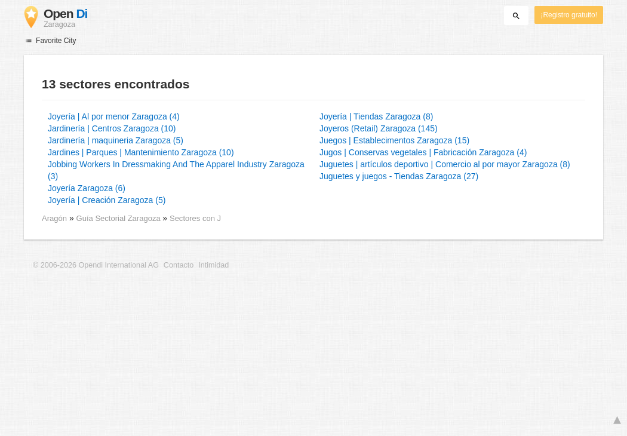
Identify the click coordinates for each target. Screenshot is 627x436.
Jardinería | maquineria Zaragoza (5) (115, 140)
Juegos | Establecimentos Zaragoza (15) (394, 140)
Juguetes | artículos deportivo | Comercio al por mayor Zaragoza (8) (444, 164)
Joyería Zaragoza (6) (86, 188)
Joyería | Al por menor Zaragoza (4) (114, 116)
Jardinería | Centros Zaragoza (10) (112, 128)
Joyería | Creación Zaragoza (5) (106, 200)
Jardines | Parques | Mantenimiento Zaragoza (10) (141, 152)
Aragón (54, 218)
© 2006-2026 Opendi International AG (96, 265)
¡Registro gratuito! (568, 15)
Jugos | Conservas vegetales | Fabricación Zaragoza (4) (423, 152)
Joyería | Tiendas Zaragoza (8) (376, 116)
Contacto (178, 265)
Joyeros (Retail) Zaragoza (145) (378, 128)
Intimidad (213, 265)
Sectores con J (195, 218)
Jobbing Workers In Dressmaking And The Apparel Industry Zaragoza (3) (176, 170)
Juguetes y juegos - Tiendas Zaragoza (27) (398, 176)
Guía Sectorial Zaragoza (119, 218)
